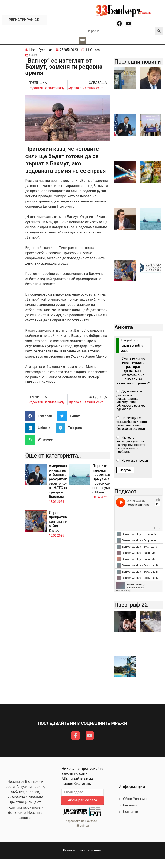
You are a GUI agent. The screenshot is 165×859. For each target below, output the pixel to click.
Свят (33, 55)
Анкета (123, 327)
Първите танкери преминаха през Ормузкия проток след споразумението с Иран (106, 479)
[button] (82, 40)
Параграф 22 (131, 605)
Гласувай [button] (125, 470)
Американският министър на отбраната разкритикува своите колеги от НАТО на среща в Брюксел (62, 481)
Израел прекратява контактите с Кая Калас (59, 521)
